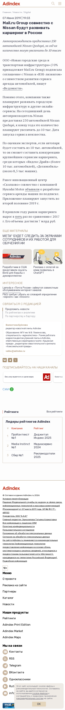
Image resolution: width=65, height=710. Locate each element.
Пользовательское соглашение (18, 530)
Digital (27, 12)
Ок (39, 704)
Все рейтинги (54, 411)
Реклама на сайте (15, 585)
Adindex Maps (12, 637)
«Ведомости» (12, 88)
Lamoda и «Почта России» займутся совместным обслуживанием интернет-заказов (30, 289)
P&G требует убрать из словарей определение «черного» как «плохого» (30, 296)
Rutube (14, 686)
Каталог (8, 598)
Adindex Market (13, 631)
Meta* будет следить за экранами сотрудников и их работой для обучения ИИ (32, 240)
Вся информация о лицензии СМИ (20, 523)
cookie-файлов (40, 693)
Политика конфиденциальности (19, 526)
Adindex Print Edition (17, 624)
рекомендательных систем (29, 698)
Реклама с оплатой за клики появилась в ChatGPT (45, 270)
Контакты (16, 651)
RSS (11, 658)
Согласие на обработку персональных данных (26, 537)
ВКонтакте (16, 672)
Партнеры (9, 591)
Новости (17, 12)
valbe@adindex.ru (15, 351)
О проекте (9, 579)
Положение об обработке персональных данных (27, 533)
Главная (7, 12)
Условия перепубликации (15, 499)
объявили (32, 189)
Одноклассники (20, 679)
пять (18, 216)
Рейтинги (9, 618)
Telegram (15, 665)
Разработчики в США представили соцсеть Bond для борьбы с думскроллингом (15, 271)
